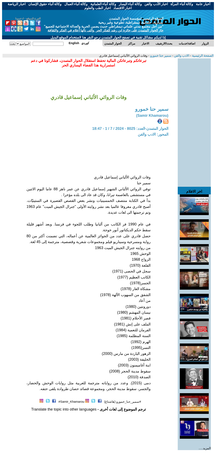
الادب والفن (181, 55)
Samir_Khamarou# (71, 401)
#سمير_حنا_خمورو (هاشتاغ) (122, 401)
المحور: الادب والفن (153, 134)
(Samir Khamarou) (152, 115)
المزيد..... (205, 448)
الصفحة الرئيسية (202, 55)
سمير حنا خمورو (160, 55)
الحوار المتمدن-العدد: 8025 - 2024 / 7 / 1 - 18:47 (130, 129)
